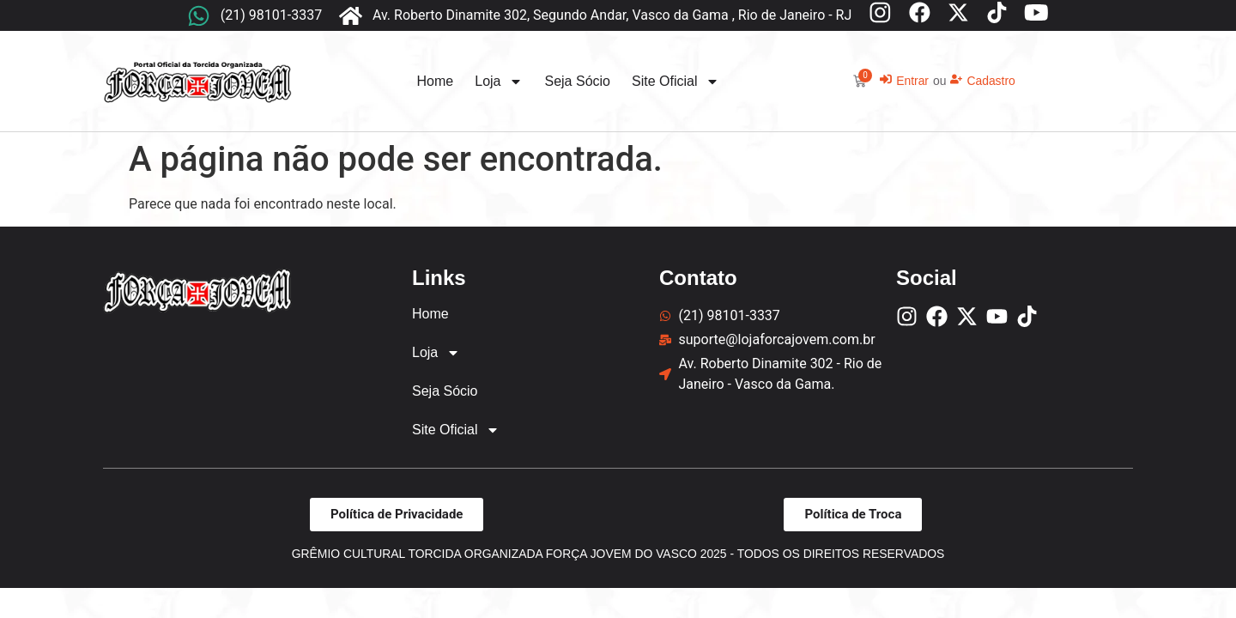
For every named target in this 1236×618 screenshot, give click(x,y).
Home (435, 81)
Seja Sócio (577, 81)
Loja (499, 81)
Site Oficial (675, 81)
